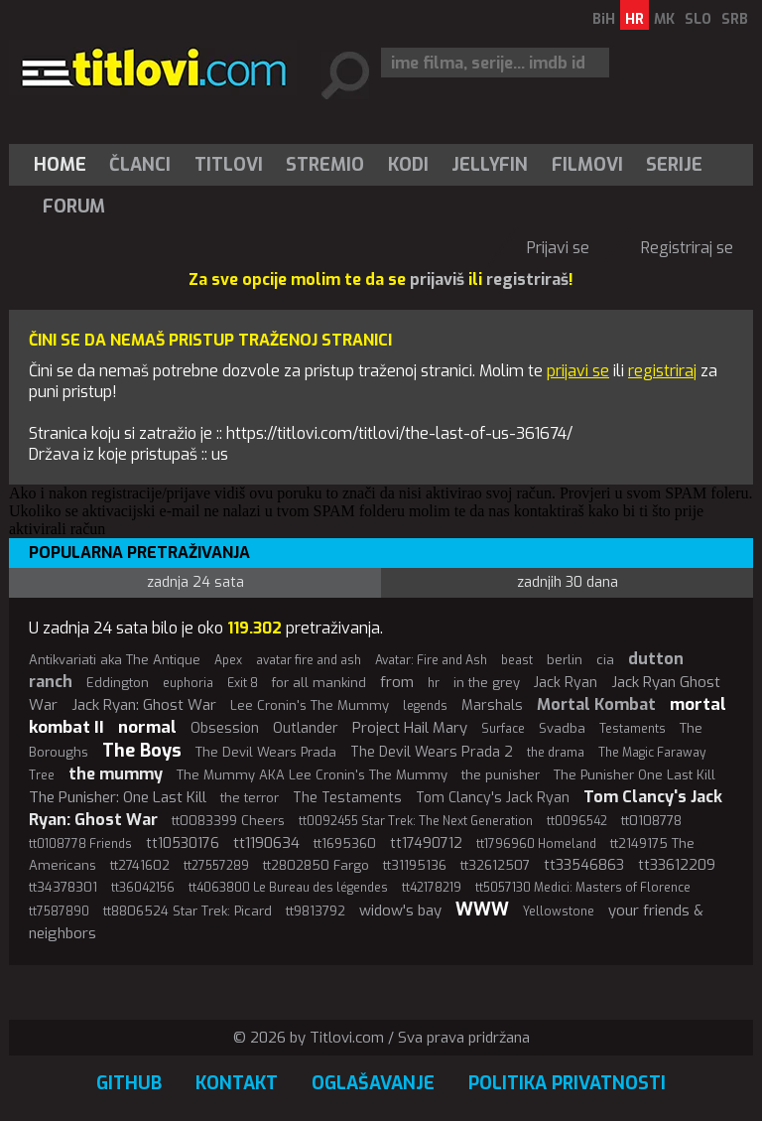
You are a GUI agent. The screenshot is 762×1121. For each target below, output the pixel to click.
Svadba (562, 728)
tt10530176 (182, 843)
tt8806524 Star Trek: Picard (187, 911)
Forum (74, 206)
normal (147, 727)
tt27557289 (216, 866)
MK (664, 19)
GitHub (129, 1083)
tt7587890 (59, 911)
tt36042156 (143, 888)
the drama (555, 753)
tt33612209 (676, 865)
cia (605, 659)
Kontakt (236, 1083)
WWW (482, 909)
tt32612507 (495, 865)
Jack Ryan (565, 682)
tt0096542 (577, 821)
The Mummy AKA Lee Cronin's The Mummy (312, 775)
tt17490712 (426, 843)
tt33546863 (584, 865)
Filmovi (587, 165)
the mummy (115, 774)
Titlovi (228, 165)
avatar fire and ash (308, 660)
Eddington (117, 682)
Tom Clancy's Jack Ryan (493, 797)
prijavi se (578, 370)
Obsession (224, 728)
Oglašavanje (373, 1083)
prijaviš (437, 279)
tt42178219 (431, 888)
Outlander (305, 728)
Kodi (408, 165)
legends (425, 706)
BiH (603, 19)
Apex (228, 660)
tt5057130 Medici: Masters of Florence (583, 888)
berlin (564, 659)
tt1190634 (266, 843)
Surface (503, 729)
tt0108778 (651, 820)
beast (517, 660)
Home (60, 165)
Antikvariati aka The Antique (114, 659)
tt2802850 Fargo (316, 865)
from (397, 682)
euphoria (188, 683)
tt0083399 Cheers (228, 820)
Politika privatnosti (567, 1083)
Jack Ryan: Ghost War (143, 705)
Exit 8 (242, 683)
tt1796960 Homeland (536, 844)
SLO (698, 19)
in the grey (486, 682)
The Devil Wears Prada (265, 752)
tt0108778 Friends (80, 844)
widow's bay (400, 910)
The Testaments (347, 797)
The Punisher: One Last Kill (117, 797)
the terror (249, 797)
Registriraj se (687, 247)
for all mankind (319, 682)
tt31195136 (414, 865)
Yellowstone (558, 911)
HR (634, 19)
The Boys (142, 751)
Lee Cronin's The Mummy (309, 705)
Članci (140, 165)
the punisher (500, 775)
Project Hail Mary (409, 728)
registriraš (527, 279)
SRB (734, 19)
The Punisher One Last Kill (634, 775)
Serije (674, 165)
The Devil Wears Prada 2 (431, 752)
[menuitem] (64, 165)
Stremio (325, 165)
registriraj (662, 370)
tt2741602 (140, 865)
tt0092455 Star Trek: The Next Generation (416, 821)
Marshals (492, 705)
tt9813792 (315, 911)
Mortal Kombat (596, 704)
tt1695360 (345, 843)
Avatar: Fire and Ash (431, 660)
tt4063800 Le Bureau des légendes (288, 888)
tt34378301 (63, 887)
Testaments (632, 729)
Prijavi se (558, 247)
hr (434, 683)
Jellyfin (489, 165)
